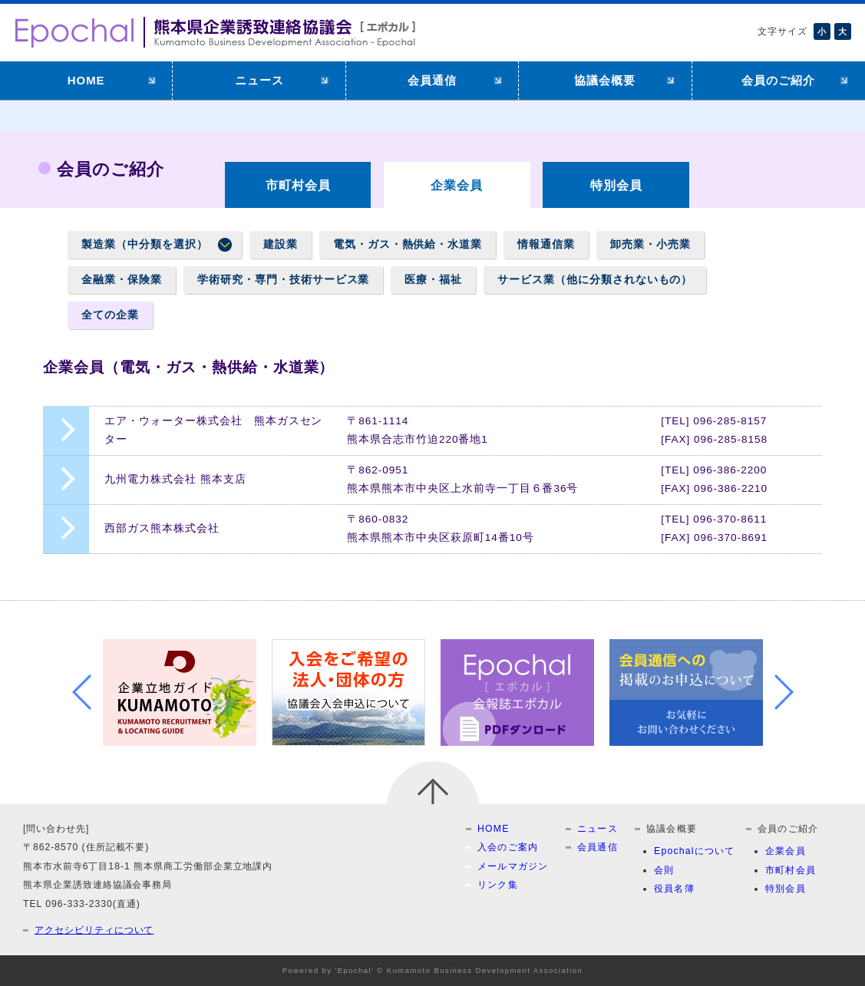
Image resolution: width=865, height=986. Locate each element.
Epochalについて (694, 851)
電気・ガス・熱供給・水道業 (407, 244)
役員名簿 (674, 888)
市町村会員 (298, 185)
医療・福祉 (433, 279)
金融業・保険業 (121, 279)
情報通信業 (546, 244)
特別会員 (616, 185)
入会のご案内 (507, 847)
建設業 (280, 244)
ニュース (259, 80)
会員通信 (432, 80)
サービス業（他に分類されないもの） (594, 279)
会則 (664, 870)
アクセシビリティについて (94, 930)
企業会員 (785, 851)
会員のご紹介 (778, 80)
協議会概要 (605, 80)
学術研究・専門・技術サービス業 (283, 279)
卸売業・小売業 (650, 244)
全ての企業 (110, 315)
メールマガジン (513, 866)
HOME (86, 80)
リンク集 (497, 884)
